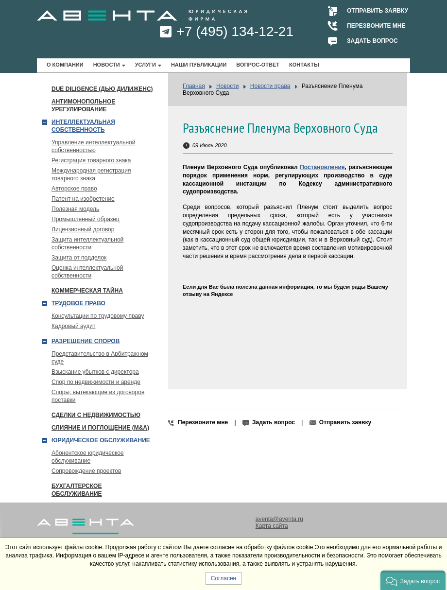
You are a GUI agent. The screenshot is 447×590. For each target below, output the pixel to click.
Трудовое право (78, 303)
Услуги (145, 65)
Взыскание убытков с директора (95, 371)
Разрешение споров (86, 341)
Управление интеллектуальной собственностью (94, 146)
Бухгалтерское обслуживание (77, 490)
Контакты (304, 65)
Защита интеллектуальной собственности (87, 243)
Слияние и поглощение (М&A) (100, 427)
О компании (65, 65)
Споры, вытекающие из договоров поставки (98, 396)
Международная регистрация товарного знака (91, 174)
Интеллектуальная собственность (83, 126)
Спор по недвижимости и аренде (96, 382)
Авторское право (74, 188)
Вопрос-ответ (257, 65)
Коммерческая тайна (87, 290)
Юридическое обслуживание (101, 440)
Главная (194, 86)
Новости (106, 65)
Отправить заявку (377, 10)
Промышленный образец (86, 219)
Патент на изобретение (83, 198)
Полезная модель (75, 209)
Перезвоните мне (376, 25)
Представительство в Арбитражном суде (100, 357)
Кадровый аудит (73, 326)
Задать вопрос (372, 40)
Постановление (322, 167)
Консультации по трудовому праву (98, 315)
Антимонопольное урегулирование (83, 105)
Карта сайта (272, 525)
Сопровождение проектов (86, 471)
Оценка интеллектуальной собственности (87, 271)
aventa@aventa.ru (279, 519)
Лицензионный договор (83, 229)
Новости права (270, 86)
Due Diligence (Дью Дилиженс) (102, 89)
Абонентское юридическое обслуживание (88, 457)
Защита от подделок (79, 257)
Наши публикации (198, 65)
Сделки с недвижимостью (96, 415)
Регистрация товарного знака (91, 160)
